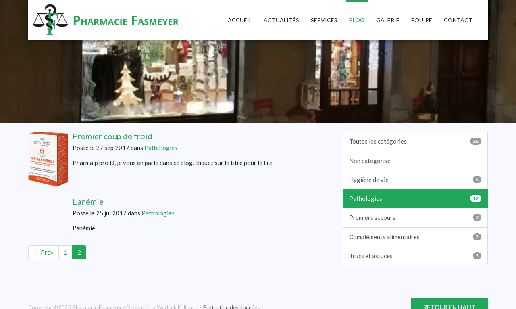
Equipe (421, 20)
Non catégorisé (370, 160)
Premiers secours (415, 217)
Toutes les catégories (415, 141)
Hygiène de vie (415, 179)
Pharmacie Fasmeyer (126, 20)
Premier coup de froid (112, 136)
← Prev (43, 252)
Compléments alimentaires (415, 236)
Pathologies (160, 147)
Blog (356, 20)
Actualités (281, 20)
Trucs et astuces (415, 255)
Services (324, 20)
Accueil (240, 20)
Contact (458, 20)
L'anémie (88, 201)
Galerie (387, 20)
